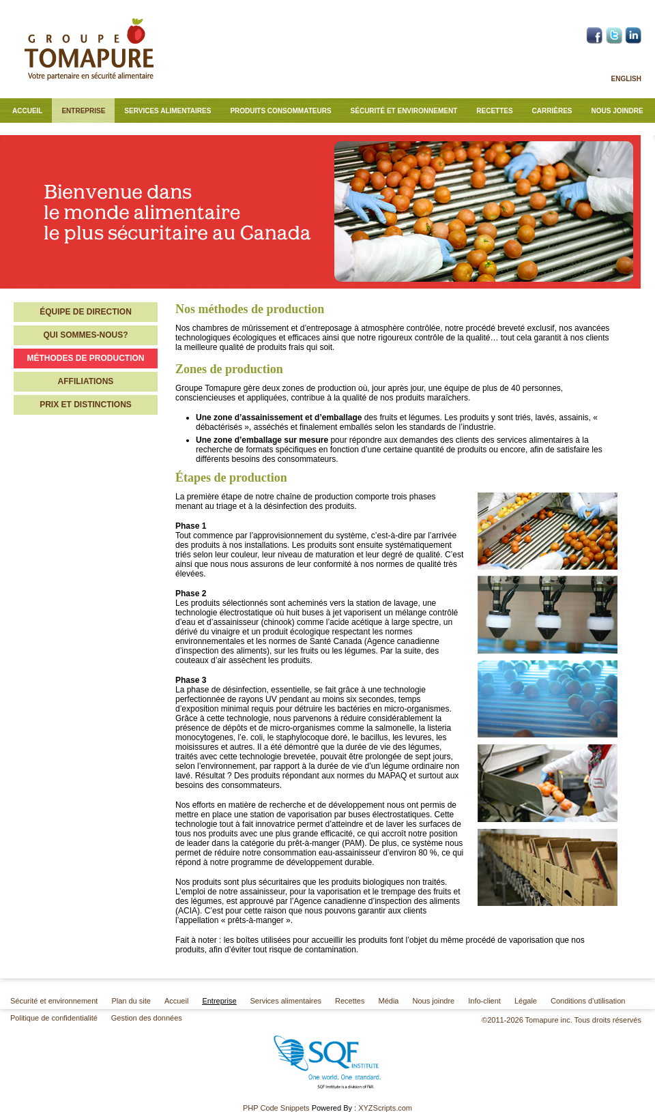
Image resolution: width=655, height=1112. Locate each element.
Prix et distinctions (86, 404)
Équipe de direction (86, 312)
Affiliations (86, 381)
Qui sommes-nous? (85, 335)
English (626, 79)
